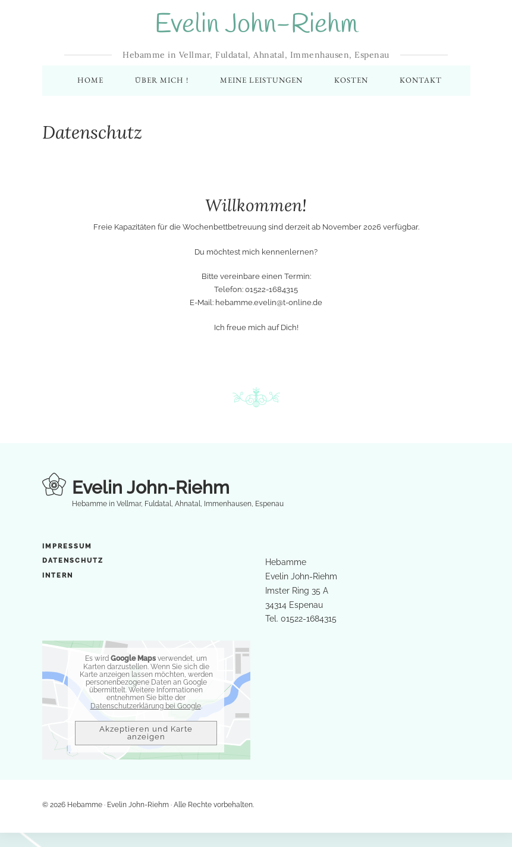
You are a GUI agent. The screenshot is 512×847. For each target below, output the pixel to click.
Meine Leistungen (261, 81)
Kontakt (421, 81)
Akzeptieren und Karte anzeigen (146, 733)
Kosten (351, 81)
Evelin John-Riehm (256, 25)
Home (90, 81)
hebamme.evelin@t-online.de (268, 303)
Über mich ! (162, 81)
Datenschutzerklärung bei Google (145, 706)
